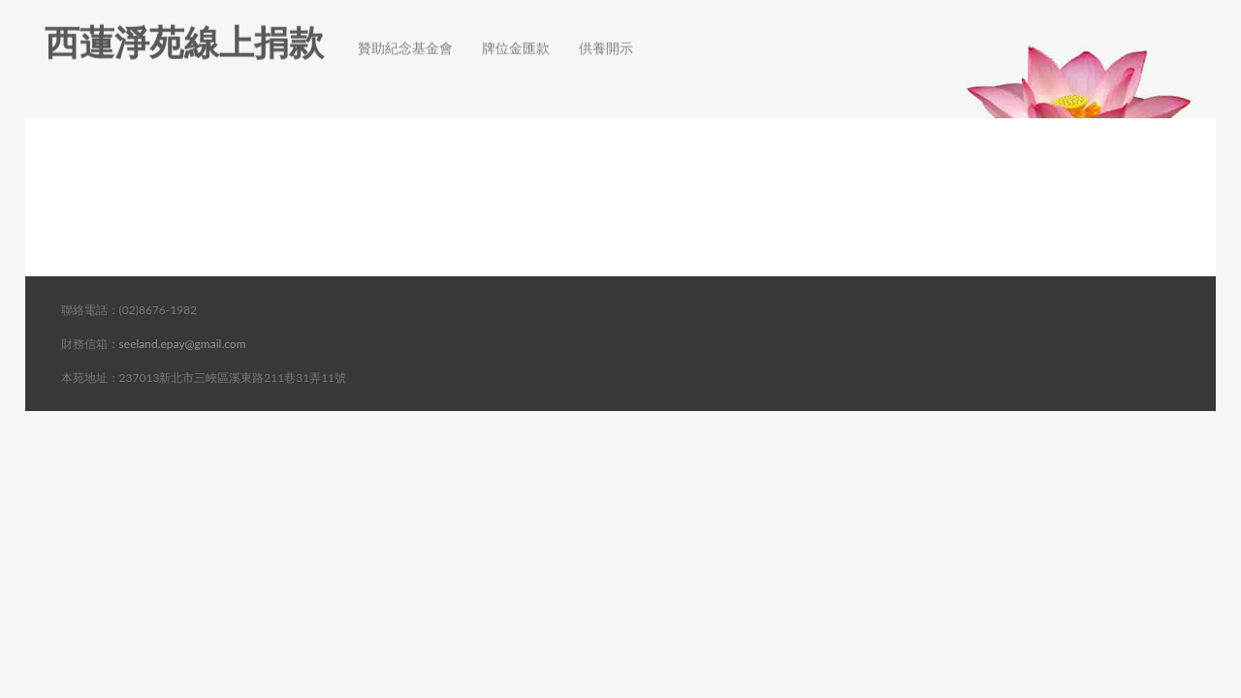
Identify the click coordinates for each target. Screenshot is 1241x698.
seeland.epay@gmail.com (182, 343)
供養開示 (606, 30)
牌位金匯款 (516, 30)
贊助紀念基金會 (405, 30)
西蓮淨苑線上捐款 (184, 24)
